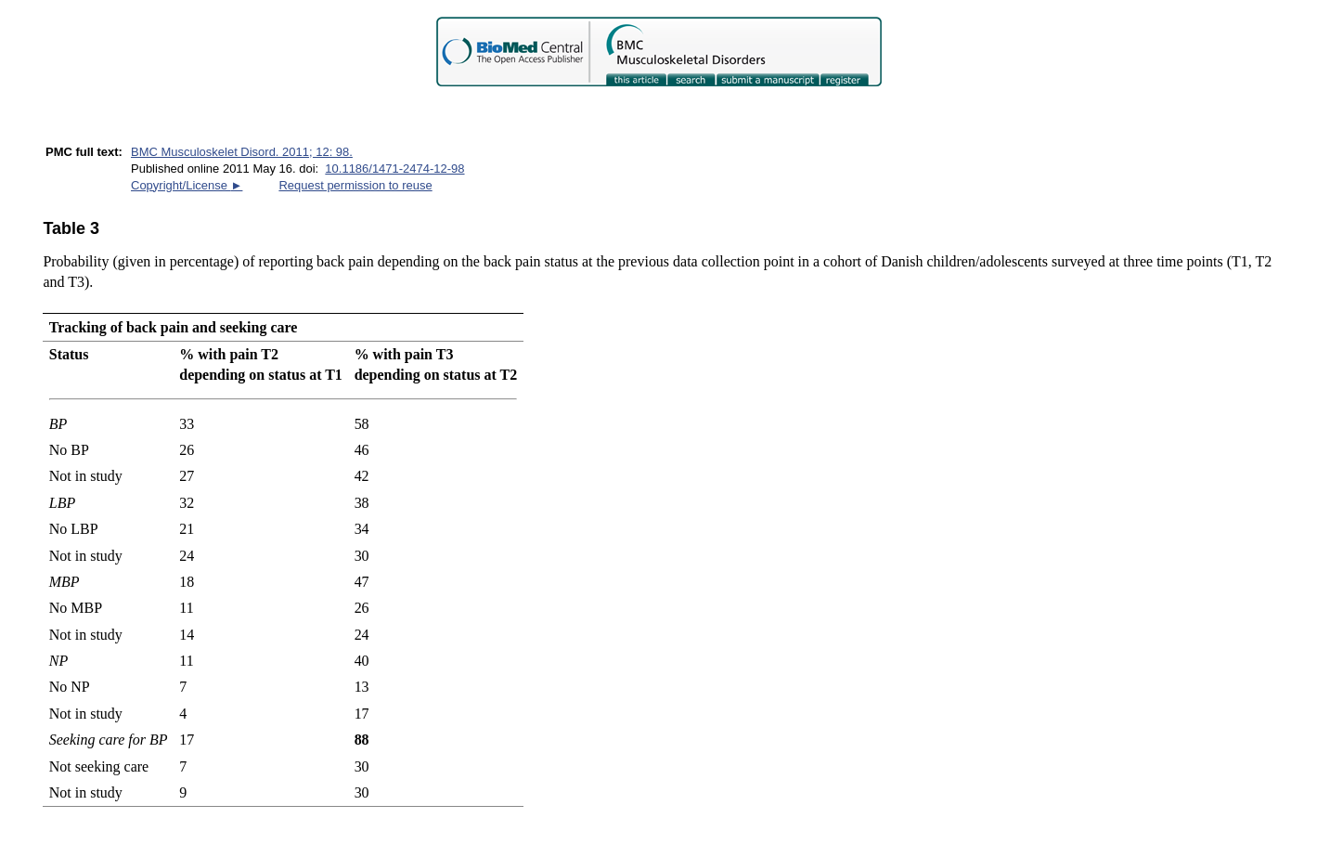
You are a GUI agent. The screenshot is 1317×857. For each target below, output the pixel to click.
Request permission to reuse (355, 185)
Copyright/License (186, 185)
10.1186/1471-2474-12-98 (394, 168)
